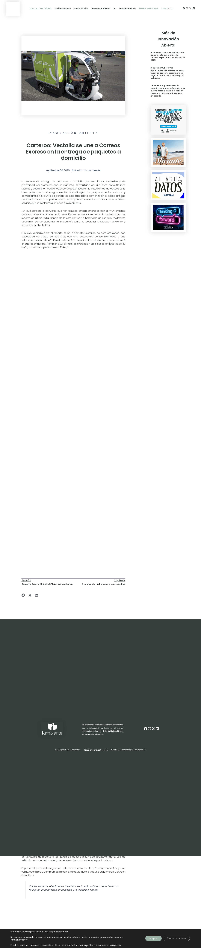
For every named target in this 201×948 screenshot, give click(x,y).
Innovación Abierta (101, 5)
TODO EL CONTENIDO (40, 5)
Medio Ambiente (62, 5)
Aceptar (151, 938)
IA (114, 5)
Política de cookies (72, 744)
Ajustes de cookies (175, 938)
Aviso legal (59, 744)
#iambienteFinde (127, 5)
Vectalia (38, 182)
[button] (23, 589)
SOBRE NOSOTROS (148, 5)
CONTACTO (167, 5)
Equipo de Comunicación (135, 744)
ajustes (117, 945)
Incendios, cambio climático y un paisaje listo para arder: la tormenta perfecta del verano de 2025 (168, 50)
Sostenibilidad (81, 5)
